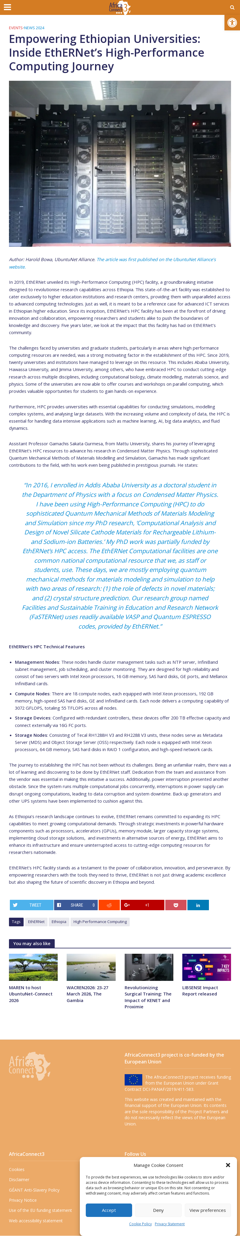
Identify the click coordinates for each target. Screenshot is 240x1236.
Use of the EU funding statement (40, 1210)
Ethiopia (59, 921)
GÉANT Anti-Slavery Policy (34, 1190)
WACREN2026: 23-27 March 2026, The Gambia (87, 993)
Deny (158, 1210)
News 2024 (34, 27)
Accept (109, 1210)
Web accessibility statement (36, 1220)
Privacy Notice (23, 1200)
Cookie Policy (140, 1223)
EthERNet (36, 921)
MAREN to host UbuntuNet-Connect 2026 (31, 993)
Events (16, 27)
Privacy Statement (170, 1223)
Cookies (17, 1169)
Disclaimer (19, 1180)
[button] (232, 22)
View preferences (207, 1210)
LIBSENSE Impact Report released (200, 990)
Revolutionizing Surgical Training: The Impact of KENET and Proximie (148, 996)
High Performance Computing (100, 921)
